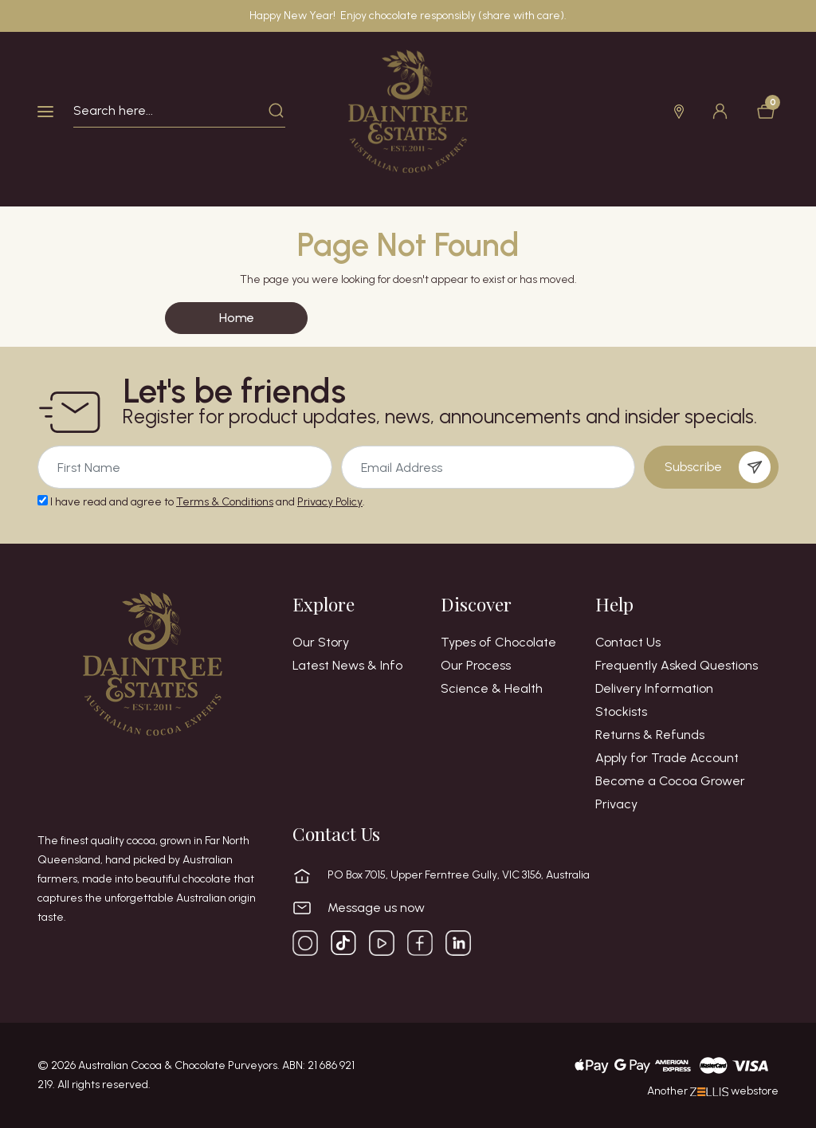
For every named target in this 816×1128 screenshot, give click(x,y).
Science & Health (492, 688)
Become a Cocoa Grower (670, 781)
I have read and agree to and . (201, 502)
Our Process (476, 665)
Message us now (376, 908)
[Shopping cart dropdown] (763, 111)
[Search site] (276, 111)
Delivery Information (654, 688)
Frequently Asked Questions (676, 665)
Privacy (616, 804)
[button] (676, 111)
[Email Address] (184, 467)
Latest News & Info (347, 665)
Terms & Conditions (224, 502)
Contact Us (628, 642)
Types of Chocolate (498, 642)
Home (236, 317)
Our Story (320, 642)
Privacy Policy (330, 502)
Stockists (621, 711)
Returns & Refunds (649, 735)
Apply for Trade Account (667, 758)
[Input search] (171, 111)
